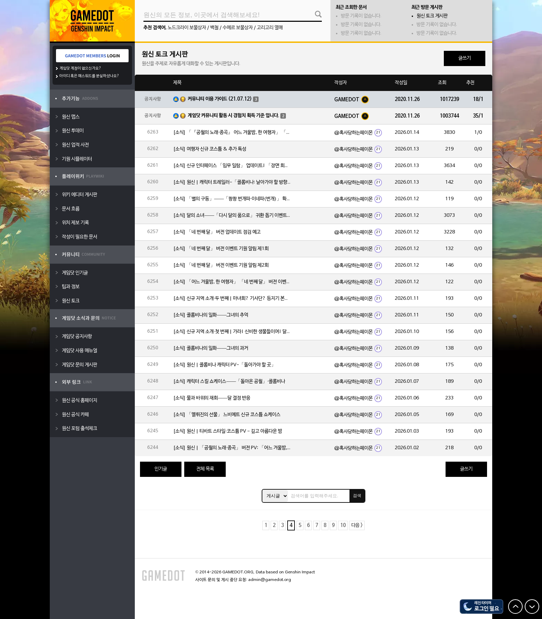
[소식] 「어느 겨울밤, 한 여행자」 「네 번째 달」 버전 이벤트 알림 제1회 (232, 282)
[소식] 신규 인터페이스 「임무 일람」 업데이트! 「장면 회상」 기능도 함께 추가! (232, 165)
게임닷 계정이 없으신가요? (80, 68)
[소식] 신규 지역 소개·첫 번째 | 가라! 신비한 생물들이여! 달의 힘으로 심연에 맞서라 (232, 331)
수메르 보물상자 (238, 27)
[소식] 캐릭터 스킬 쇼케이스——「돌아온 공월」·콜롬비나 (229, 381)
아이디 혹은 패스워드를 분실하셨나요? (89, 76)
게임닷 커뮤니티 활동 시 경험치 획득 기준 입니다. (233, 115)
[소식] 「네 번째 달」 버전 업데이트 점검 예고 (217, 232)
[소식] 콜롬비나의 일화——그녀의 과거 (210, 348)
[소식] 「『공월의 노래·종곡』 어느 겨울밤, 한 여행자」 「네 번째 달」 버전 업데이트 (232, 132)
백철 (214, 27)
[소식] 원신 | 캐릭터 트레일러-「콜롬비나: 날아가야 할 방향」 (232, 182)
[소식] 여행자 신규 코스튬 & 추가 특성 (209, 149)
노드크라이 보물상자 (187, 27)
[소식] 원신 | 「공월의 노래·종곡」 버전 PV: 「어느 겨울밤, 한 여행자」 (232, 448)
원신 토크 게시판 (432, 16)
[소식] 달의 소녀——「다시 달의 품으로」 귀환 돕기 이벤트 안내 (232, 215)
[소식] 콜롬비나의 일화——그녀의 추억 (210, 315)
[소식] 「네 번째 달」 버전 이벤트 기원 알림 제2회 (221, 265)
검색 (357, 495)
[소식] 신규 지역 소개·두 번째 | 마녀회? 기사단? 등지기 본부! (232, 298)
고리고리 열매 (270, 27)
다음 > (357, 525)
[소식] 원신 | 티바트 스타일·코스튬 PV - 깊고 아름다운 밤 (227, 431)
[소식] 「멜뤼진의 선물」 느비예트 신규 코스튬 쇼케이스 (226, 414)
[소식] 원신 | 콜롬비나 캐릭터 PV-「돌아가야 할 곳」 (224, 365)
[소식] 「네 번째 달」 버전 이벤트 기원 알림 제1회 (221, 248)
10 (343, 525)
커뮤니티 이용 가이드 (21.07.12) (220, 99)
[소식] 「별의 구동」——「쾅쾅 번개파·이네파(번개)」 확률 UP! (232, 199)
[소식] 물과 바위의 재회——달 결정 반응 (211, 398)
